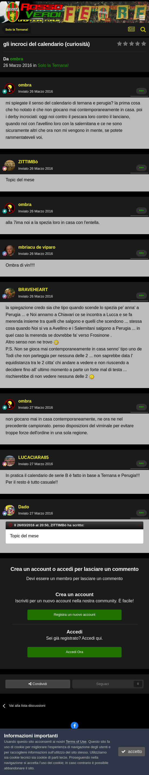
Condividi (38, 684)
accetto (131, 751)
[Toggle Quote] (10, 525)
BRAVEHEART (33, 289)
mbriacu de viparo (36, 247)
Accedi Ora (74, 652)
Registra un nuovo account (74, 615)
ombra (16, 59)
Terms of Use (76, 742)
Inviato (35, 91)
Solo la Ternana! (53, 65)
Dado (23, 507)
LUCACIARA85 (33, 457)
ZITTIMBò (28, 162)
